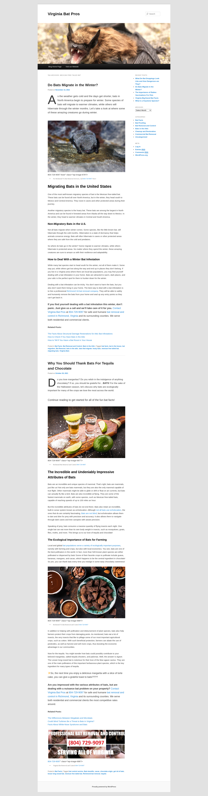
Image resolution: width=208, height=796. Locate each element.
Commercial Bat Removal (145, 134)
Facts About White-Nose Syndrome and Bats (67, 724)
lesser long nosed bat (56, 774)
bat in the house (115, 346)
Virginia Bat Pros (64, 14)
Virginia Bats (64, 351)
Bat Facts (58, 346)
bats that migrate (85, 348)
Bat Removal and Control (72, 346)
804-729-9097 (87, 179)
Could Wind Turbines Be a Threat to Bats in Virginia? (71, 721)
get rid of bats (118, 771)
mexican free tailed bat (110, 348)
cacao (97, 771)
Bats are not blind (89, 513)
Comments (141, 152)
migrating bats (53, 351)
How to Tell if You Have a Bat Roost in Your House (70, 340)
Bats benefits (89, 771)
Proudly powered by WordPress (104, 787)
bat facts (105, 346)
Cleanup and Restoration (145, 131)
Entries (140, 150)
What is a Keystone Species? (147, 101)
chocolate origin (106, 771)
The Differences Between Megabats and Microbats (70, 718)
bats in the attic (72, 348)
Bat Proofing (140, 123)
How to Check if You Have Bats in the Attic (66, 337)
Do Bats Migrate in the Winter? (73, 85)
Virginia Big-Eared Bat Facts (147, 98)
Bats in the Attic (89, 346)
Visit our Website (72, 67)
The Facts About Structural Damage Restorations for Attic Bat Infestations (80, 334)
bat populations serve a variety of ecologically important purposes (91, 545)
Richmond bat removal (91, 774)
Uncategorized (141, 137)
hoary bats (97, 348)
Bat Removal (61, 348)
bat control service (76, 771)
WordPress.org (141, 155)
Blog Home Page (54, 67)
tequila (103, 774)
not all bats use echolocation (108, 510)
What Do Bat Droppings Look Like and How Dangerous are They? (147, 81)
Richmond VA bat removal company (82, 291)
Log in (137, 147)
